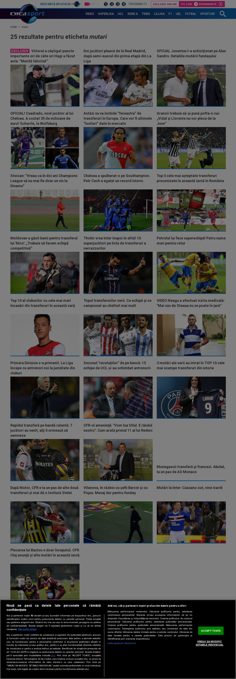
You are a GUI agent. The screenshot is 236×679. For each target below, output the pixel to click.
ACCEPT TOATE (211, 630)
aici (53, 655)
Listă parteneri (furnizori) (122, 643)
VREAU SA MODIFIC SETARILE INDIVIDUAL (209, 643)
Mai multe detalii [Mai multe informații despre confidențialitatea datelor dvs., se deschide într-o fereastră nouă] (27, 629)
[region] (118, 639)
